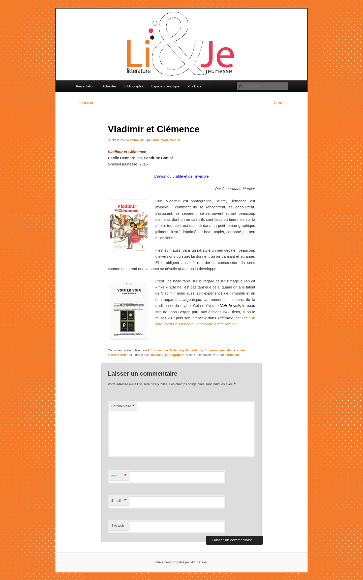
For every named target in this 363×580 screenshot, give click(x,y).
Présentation (85, 86)
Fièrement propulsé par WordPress (181, 562)
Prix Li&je (194, 86)
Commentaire (122, 406)
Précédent (84, 103)
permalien (232, 355)
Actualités (109, 86)
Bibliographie (134, 86)
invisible (157, 355)
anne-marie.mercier (166, 140)
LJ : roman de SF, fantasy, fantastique (175, 350)
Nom (119, 476)
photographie (174, 355)
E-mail (119, 500)
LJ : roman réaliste (217, 350)
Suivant (281, 103)
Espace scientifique (165, 86)
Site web (117, 525)
